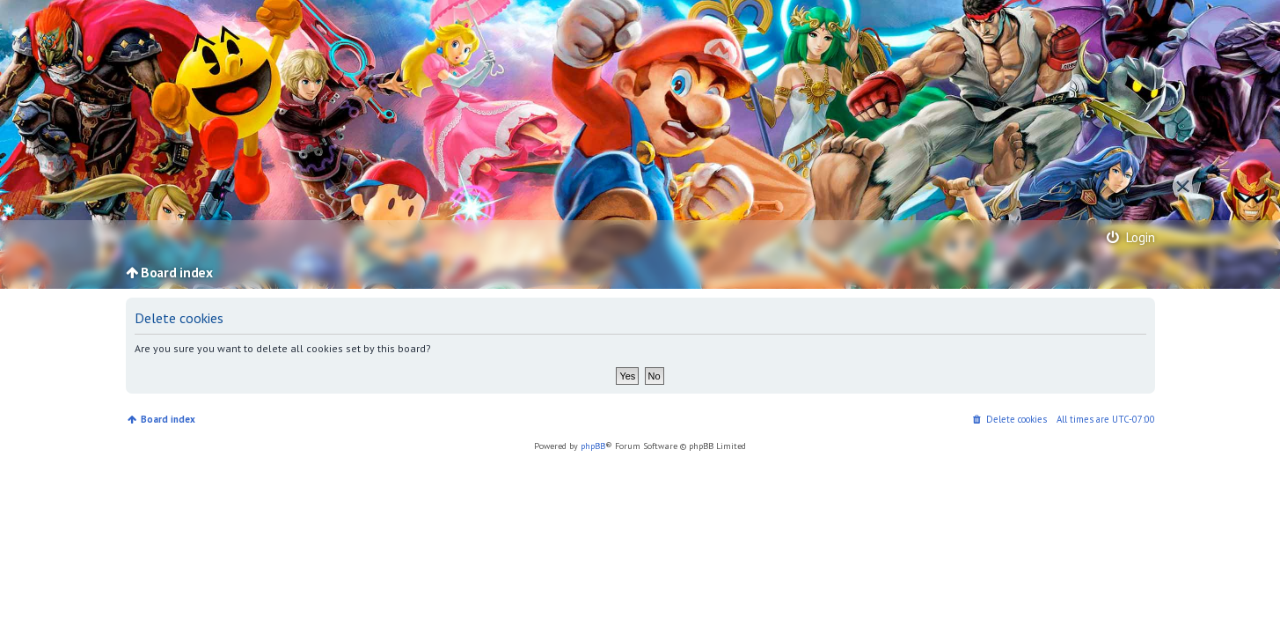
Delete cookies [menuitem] (1016, 419)
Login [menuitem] (1129, 237)
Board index (168, 419)
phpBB (593, 446)
